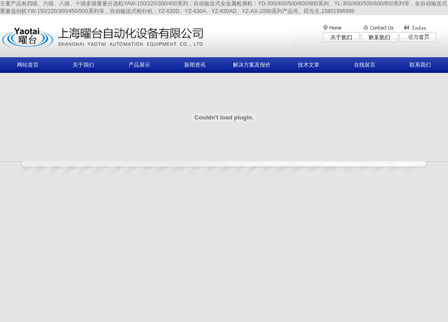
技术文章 (308, 65)
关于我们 (83, 65)
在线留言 (364, 65)
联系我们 (420, 65)
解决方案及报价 (252, 65)
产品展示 (139, 65)
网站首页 (28, 65)
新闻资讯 (195, 65)
